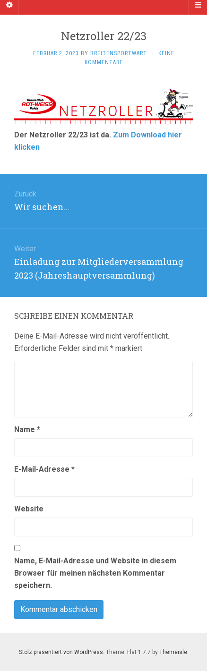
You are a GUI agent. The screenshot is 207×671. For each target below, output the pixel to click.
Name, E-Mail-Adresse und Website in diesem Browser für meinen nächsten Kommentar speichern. (95, 573)
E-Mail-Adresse (44, 469)
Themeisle (173, 652)
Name (27, 429)
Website (28, 508)
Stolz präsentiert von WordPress (61, 652)
